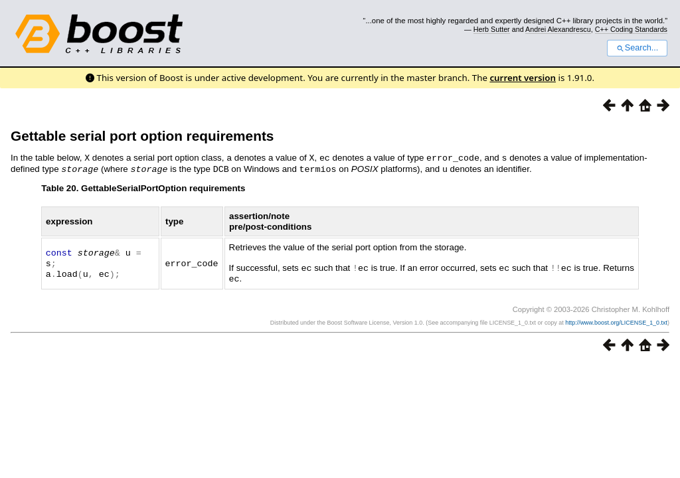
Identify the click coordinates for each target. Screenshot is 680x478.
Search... (637, 47)
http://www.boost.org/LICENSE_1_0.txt (616, 320)
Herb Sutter (491, 29)
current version (522, 78)
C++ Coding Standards (631, 29)
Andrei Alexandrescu (558, 29)
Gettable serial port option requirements (142, 135)
